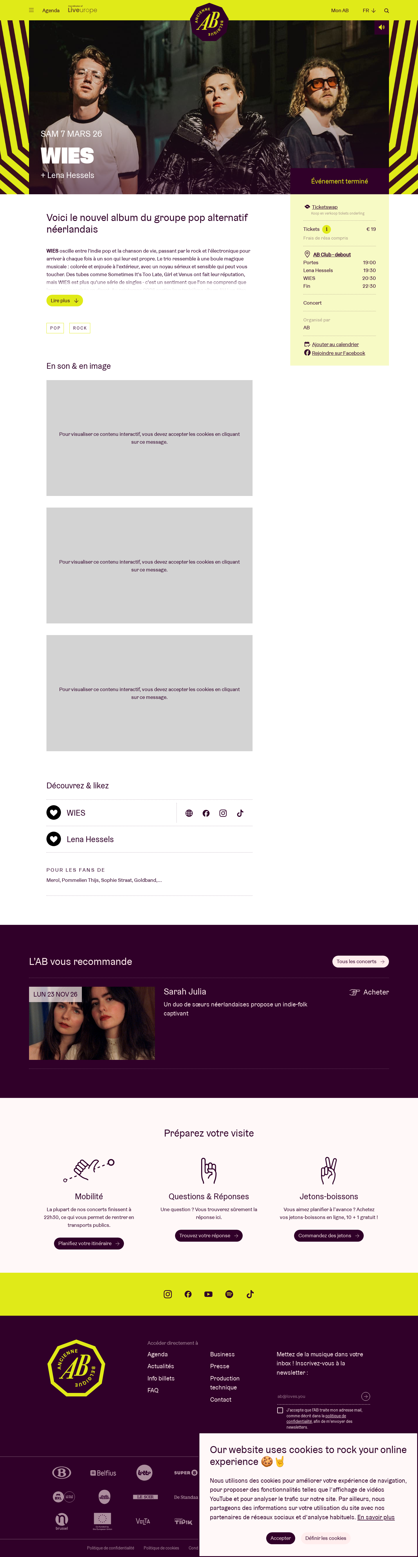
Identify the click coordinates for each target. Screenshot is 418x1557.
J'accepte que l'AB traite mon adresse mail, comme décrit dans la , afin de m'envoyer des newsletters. (324, 1418)
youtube (208, 1294)
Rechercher (386, 10)
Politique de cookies (161, 1548)
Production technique (225, 1382)
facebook (188, 1294)
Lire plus (65, 300)
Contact (220, 1399)
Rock (80, 328)
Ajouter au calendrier (331, 344)
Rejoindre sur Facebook (334, 353)
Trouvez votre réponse (208, 1235)
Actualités (160, 1366)
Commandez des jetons (328, 1235)
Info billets (161, 1378)
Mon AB (340, 10)
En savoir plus (376, 1517)
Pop (55, 328)
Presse (219, 1366)
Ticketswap (320, 207)
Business (222, 1354)
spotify (229, 1294)
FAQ (152, 1390)
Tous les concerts (361, 961)
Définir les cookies (325, 1538)
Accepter (281, 1538)
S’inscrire (365, 1396)
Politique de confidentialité (110, 1548)
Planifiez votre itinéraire (89, 1243)
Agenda (51, 10)
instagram (168, 1294)
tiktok (250, 1294)
